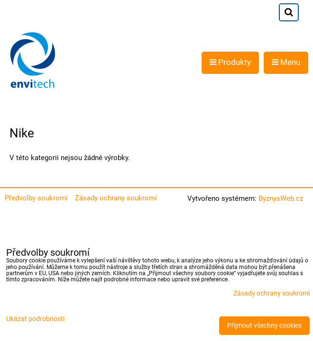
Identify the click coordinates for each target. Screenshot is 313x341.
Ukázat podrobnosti (35, 319)
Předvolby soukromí (36, 198)
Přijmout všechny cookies (264, 326)
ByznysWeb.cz (280, 198)
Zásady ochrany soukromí (116, 198)
